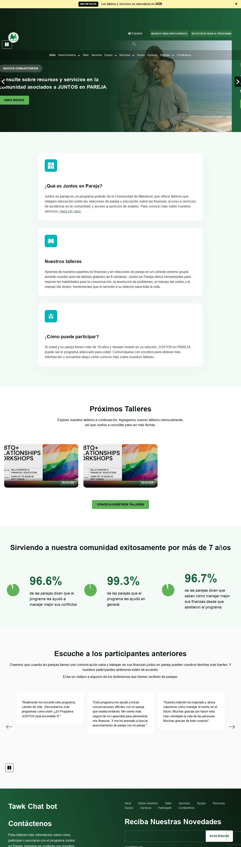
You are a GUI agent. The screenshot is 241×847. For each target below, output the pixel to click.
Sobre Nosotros (67, 42)
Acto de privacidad (222, 818)
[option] (120, 86)
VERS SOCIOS (24, 100)
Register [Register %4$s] (68, 366)
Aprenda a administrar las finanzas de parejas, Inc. (198, 813)
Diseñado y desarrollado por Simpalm (212, 822)
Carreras (152, 42)
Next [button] (232, 616)
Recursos (124, 42)
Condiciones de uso (200, 818)
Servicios (97, 42)
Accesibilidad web (133, 741)
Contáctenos (184, 42)
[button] (134, 31)
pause (7, 44)
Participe (165, 42)
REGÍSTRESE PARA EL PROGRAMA (211, 21)
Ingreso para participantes (169, 21)
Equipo (109, 42)
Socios (141, 42)
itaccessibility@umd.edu (155, 756)
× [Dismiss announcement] (236, 4)
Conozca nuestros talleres (120, 389)
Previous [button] (9, 616)
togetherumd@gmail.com (55, 780)
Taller (86, 42)
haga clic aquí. (52, 236)
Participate (164, 702)
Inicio (52, 42)
